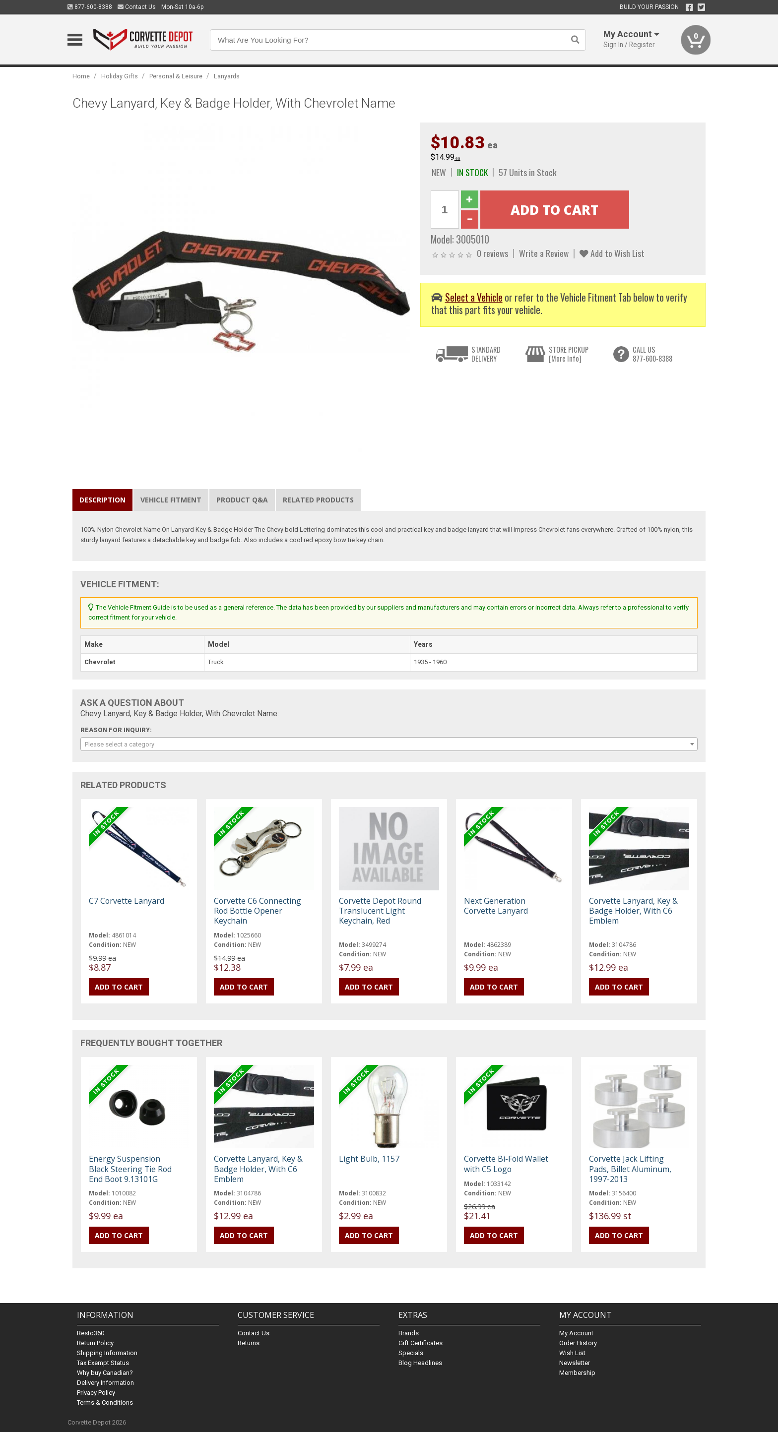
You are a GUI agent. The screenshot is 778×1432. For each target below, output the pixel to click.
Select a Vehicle (474, 297)
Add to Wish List (612, 253)
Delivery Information (105, 1382)
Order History (578, 1343)
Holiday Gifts (119, 76)
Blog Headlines (420, 1363)
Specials (410, 1353)
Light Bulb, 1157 (369, 1158)
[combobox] (389, 744)
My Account (576, 1333)
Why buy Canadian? (105, 1372)
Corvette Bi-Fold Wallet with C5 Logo (506, 1163)
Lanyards (227, 76)
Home (81, 76)
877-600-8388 (89, 6)
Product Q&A (242, 499)
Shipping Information (107, 1353)
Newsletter (574, 1363)
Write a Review (544, 253)
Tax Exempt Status (103, 1363)
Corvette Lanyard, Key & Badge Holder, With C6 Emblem (633, 910)
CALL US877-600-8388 (652, 354)
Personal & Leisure (175, 76)
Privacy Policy (96, 1392)
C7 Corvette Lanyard (126, 900)
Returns (248, 1343)
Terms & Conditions (105, 1402)
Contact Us (137, 6)
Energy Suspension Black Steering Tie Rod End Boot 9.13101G (130, 1168)
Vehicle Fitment (170, 499)
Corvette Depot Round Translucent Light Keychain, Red (380, 910)
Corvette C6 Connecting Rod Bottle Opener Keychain (257, 910)
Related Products (318, 499)
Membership (577, 1372)
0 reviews (492, 253)
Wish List (572, 1353)
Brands (408, 1333)
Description (102, 499)
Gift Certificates (420, 1343)
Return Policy (95, 1343)
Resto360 (90, 1333)
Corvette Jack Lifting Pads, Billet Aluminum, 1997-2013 (630, 1168)
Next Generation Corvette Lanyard (496, 905)
